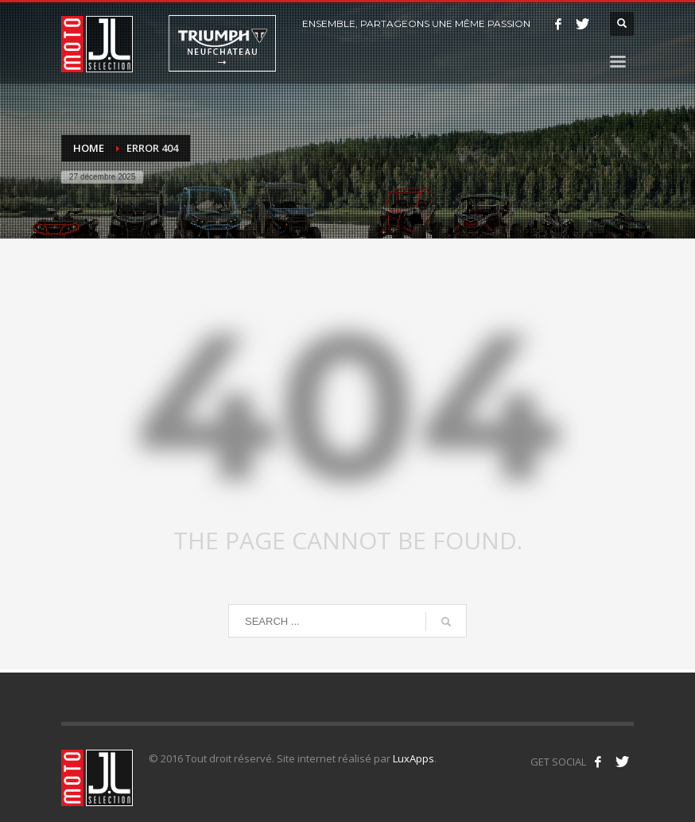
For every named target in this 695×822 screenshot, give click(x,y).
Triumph (222, 43)
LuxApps (413, 758)
